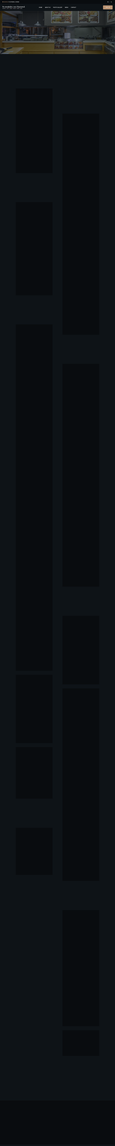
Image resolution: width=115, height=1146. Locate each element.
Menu (66, 7)
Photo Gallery (57, 7)
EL (111, 2)
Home (40, 7)
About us (47, 7)
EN (108, 2)
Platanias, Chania (14, 2)
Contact (73, 7)
